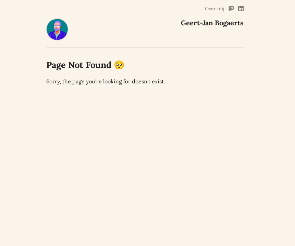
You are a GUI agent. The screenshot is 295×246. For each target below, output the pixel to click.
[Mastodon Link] (231, 8)
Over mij (214, 8)
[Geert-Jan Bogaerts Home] (57, 38)
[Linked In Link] (241, 8)
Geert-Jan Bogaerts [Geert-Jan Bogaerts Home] (212, 22)
